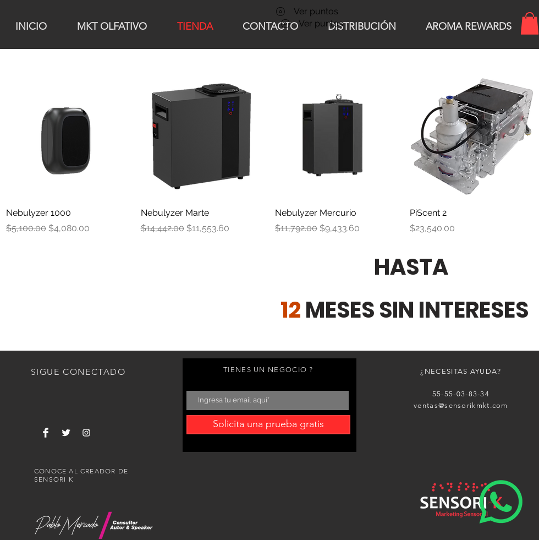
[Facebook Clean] (46, 433)
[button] (529, 23)
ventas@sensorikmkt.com (461, 405)
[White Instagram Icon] (86, 433)
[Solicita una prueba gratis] (268, 424)
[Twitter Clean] (66, 433)
